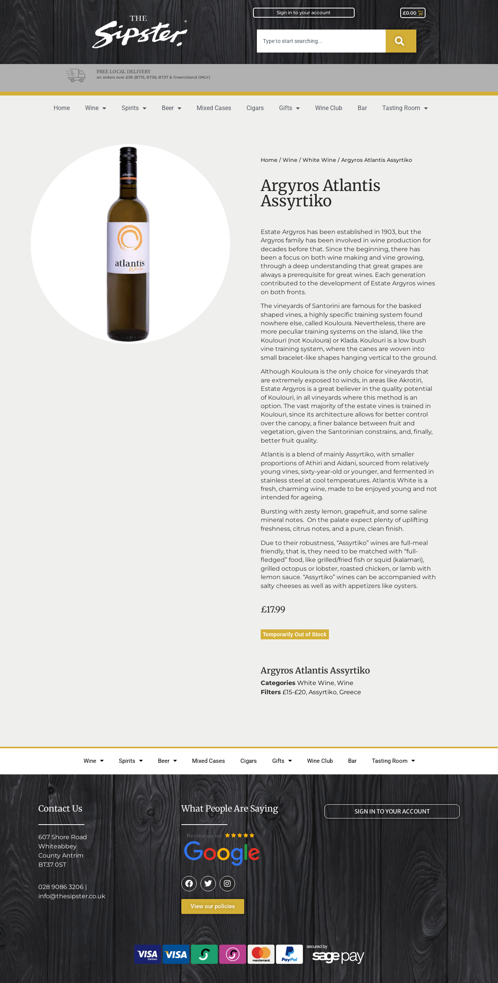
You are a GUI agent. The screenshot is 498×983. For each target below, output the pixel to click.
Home (62, 108)
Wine (95, 108)
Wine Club (328, 108)
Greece (350, 692)
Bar (362, 108)
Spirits (134, 108)
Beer (171, 108)
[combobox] (321, 41)
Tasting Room (405, 108)
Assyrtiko (323, 692)
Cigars (255, 108)
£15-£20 (294, 692)
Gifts (289, 108)
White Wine (319, 159)
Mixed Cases (214, 108)
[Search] (401, 41)
